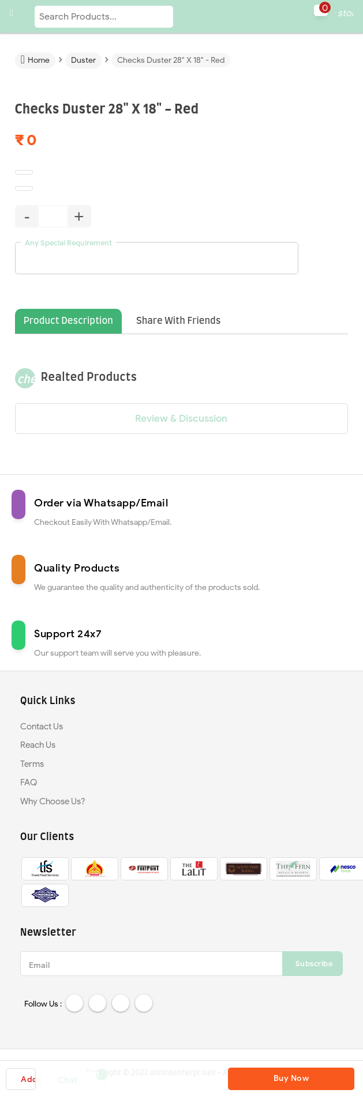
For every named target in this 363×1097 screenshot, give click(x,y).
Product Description (68, 321)
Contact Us (41, 726)
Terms (32, 764)
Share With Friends (178, 321)
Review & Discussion (181, 419)
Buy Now (291, 1078)
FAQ (28, 782)
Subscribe (314, 964)
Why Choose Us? (52, 801)
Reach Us (37, 745)
